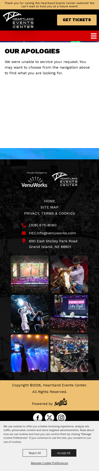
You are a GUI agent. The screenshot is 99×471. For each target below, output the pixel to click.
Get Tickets (77, 19)
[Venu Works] (34, 179)
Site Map (49, 207)
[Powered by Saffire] (60, 403)
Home (49, 201)
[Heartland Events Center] (18, 20)
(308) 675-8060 (43, 225)
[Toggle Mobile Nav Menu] (94, 36)
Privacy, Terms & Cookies (49, 213)
